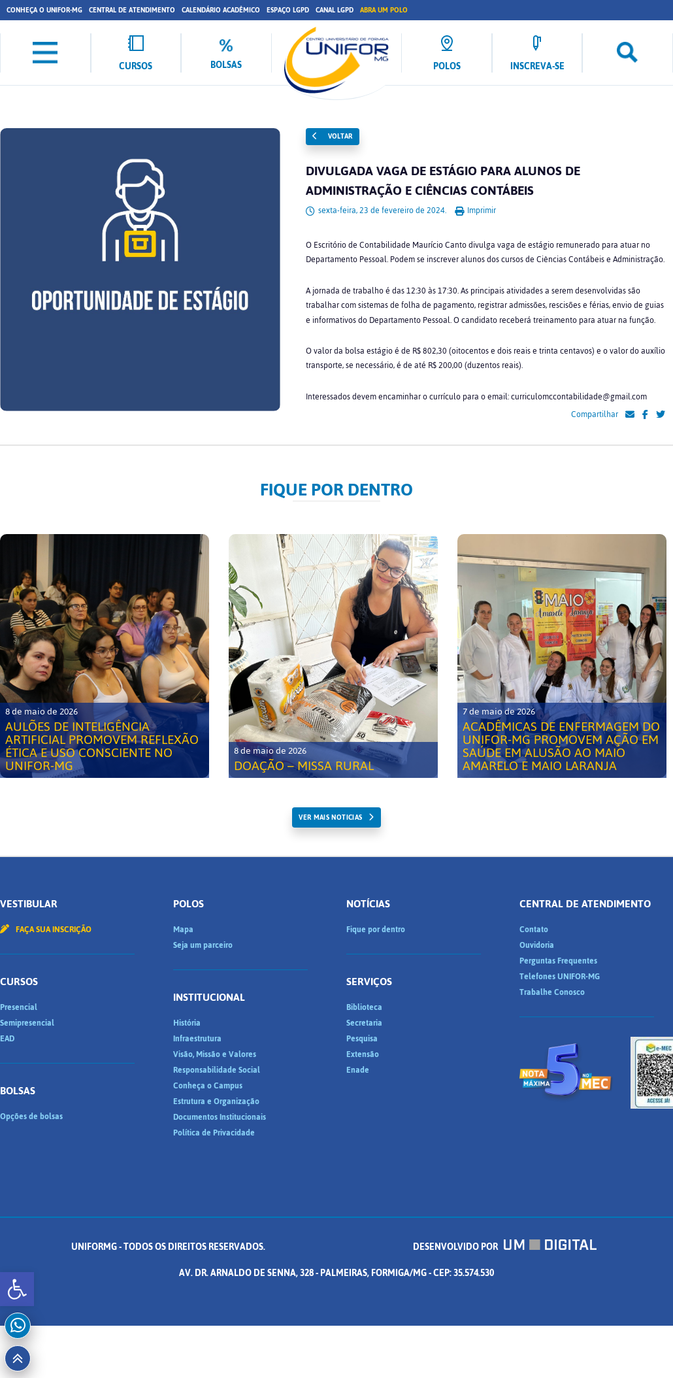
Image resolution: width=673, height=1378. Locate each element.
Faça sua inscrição (45, 929)
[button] (17, 1289)
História (187, 1023)
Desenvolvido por (505, 1247)
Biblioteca (364, 1007)
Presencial (18, 1007)
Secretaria (364, 1023)
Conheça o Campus (207, 1086)
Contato (533, 929)
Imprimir (475, 210)
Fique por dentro (375, 929)
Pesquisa (362, 1039)
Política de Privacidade (214, 1133)
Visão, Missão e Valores (214, 1054)
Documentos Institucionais (219, 1117)
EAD (7, 1039)
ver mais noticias (330, 817)
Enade (357, 1070)
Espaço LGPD (288, 10)
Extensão (362, 1054)
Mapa (183, 929)
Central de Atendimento (132, 10)
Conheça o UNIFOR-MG (44, 10)
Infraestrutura (197, 1039)
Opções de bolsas (31, 1116)
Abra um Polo (384, 10)
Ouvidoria (536, 945)
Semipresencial (27, 1023)
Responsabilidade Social (216, 1070)
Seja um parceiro (203, 945)
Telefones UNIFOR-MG (559, 976)
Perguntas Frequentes (558, 961)
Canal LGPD (334, 10)
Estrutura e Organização (216, 1101)
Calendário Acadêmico (221, 10)
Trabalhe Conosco (552, 992)
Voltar (332, 136)
